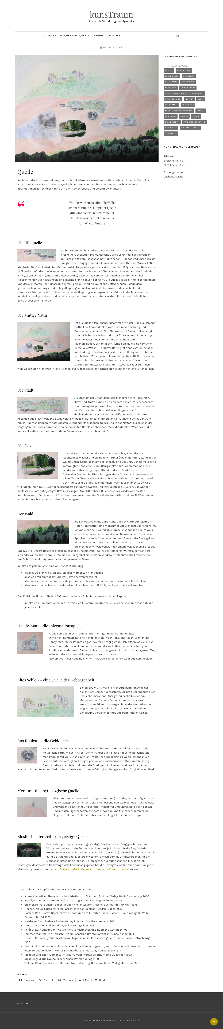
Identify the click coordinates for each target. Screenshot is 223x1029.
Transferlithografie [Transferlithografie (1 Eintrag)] (194, 122)
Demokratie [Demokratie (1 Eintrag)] (171, 82)
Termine (98, 35)
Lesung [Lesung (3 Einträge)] (200, 111)
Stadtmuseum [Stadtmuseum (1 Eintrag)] (172, 122)
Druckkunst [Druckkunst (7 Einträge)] (188, 82)
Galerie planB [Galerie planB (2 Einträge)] (188, 88)
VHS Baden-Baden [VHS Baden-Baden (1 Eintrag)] (190, 128)
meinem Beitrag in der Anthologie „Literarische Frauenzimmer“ (89, 869)
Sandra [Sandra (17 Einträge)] (184, 116)
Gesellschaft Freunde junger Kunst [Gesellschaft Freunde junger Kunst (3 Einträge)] (184, 93)
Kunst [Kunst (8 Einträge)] (201, 99)
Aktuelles (49, 35)
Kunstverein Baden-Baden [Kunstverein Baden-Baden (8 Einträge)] (179, 111)
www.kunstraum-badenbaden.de (121, 1021)
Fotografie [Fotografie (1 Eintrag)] (170, 88)
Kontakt (114, 35)
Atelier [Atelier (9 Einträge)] (169, 70)
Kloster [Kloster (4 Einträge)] (189, 99)
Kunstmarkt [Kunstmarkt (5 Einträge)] (171, 105)
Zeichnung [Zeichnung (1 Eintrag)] (170, 133)
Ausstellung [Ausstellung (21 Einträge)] (184, 70)
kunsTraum (111, 14)
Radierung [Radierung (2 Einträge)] (170, 116)
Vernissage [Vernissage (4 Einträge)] (171, 128)
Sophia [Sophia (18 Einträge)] (196, 116)
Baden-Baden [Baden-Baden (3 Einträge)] (172, 76)
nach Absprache (173, 176)
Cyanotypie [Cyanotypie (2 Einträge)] (188, 76)
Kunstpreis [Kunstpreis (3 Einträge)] (188, 105)
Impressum (22, 1003)
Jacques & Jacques (74, 35)
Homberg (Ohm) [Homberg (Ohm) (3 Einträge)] (173, 99)
